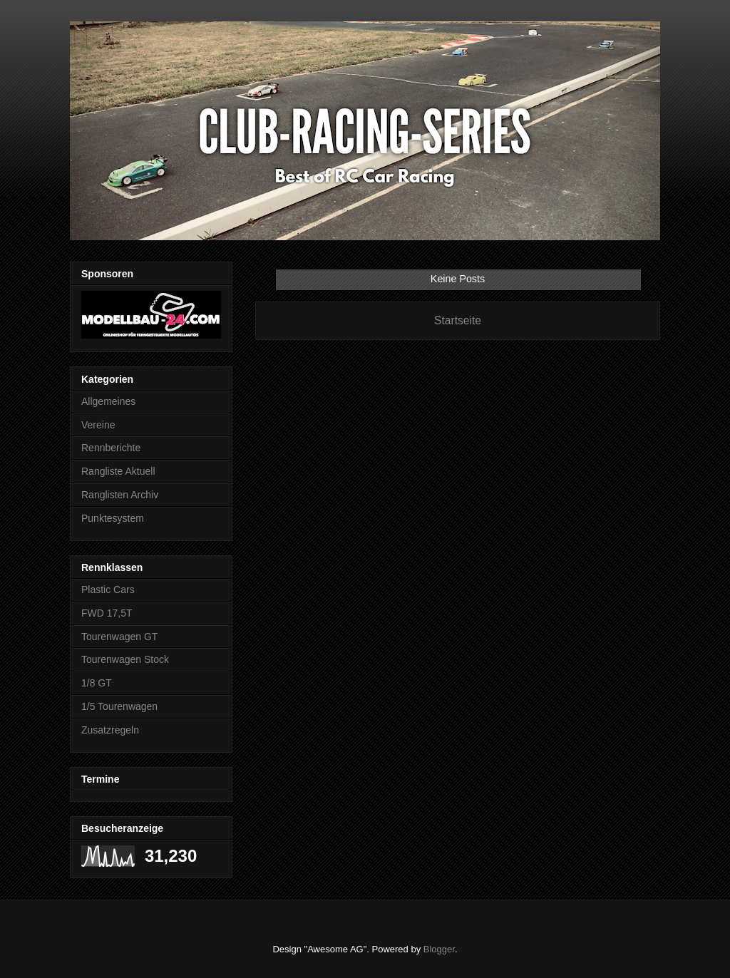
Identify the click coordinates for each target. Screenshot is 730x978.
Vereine (98, 425)
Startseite (457, 320)
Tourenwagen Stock (125, 659)
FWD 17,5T (107, 613)
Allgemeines (108, 401)
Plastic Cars (108, 589)
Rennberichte (110, 447)
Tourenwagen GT (119, 636)
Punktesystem (112, 518)
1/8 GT (96, 683)
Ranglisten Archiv (119, 494)
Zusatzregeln (110, 730)
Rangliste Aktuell (118, 471)
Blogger (439, 949)
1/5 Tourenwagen (119, 706)
